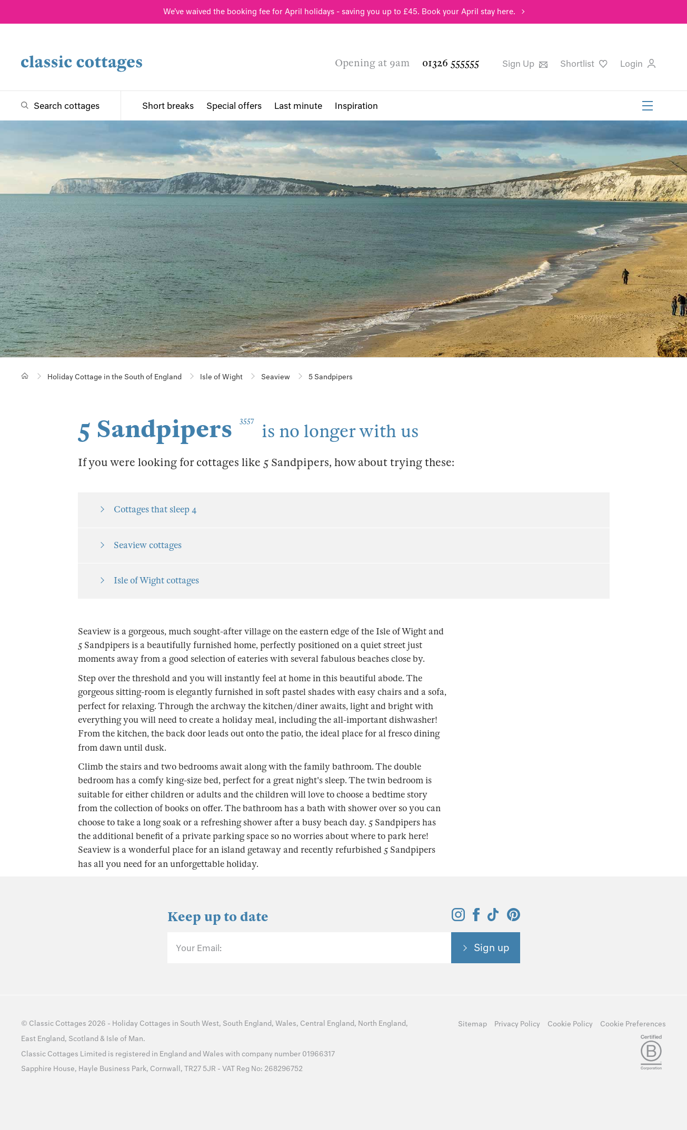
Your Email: (199, 948)
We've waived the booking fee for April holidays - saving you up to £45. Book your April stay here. (339, 11)
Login (637, 63)
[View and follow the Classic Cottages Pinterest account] (513, 918)
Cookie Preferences (633, 1024)
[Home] (25, 375)
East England (43, 1038)
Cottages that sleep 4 (155, 509)
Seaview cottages (148, 545)
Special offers (234, 105)
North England (382, 1023)
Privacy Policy (517, 1024)
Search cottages (66, 105)
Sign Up (524, 63)
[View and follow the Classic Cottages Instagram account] (458, 918)
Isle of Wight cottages (156, 580)
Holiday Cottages (141, 1023)
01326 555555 (450, 63)
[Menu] (647, 105)
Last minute (298, 105)
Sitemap (472, 1024)
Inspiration (356, 105)
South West (199, 1023)
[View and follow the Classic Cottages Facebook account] (476, 918)
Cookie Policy (570, 1024)
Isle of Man (124, 1038)
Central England (327, 1023)
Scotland (83, 1038)
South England (247, 1023)
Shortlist (584, 63)
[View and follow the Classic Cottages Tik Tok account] (493, 918)
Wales (285, 1023)
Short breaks (168, 105)
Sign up (492, 947)
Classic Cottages (57, 1023)
